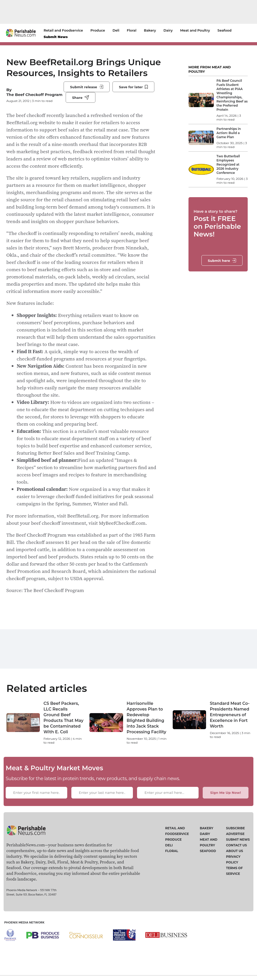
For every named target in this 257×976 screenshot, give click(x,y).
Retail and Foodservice (63, 30)
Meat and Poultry (195, 30)
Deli (115, 30)
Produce (97, 30)
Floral (132, 30)
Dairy (167, 30)
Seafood (224, 30)
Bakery (150, 30)
